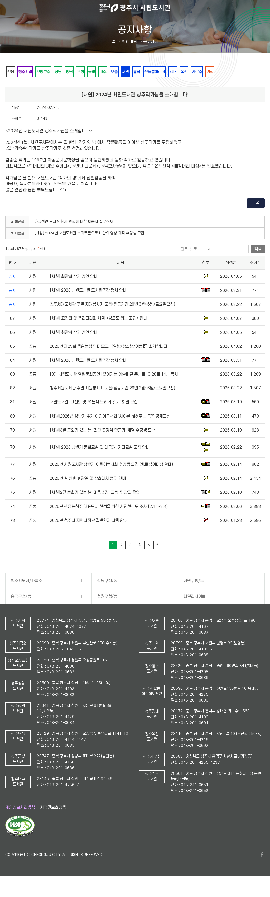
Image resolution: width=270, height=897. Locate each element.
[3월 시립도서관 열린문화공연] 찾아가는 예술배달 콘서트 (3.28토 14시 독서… (115, 388)
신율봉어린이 (191, 72)
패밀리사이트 (195, 610)
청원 (83, 72)
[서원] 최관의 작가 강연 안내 (74, 290)
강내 (212, 72)
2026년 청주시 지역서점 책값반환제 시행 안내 (88, 535)
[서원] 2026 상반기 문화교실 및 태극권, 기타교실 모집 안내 (100, 461)
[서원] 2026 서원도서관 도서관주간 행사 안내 (88, 304)
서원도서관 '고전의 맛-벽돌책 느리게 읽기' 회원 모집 (94, 416)
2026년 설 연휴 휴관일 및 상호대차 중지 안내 (88, 493)
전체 (12, 72)
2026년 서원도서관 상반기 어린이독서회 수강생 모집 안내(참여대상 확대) (111, 478)
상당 (69, 72)
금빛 (112, 72)
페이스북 (262, 869)
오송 (140, 72)
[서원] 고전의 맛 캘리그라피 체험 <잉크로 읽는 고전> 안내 (98, 332)
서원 (154, 72)
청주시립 (29, 72)
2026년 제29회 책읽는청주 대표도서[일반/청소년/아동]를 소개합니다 (108, 361)
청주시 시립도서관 (134, 8)
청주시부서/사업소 (26, 595)
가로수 (242, 72)
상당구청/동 (107, 595)
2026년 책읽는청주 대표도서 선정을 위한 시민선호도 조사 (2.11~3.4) (109, 521)
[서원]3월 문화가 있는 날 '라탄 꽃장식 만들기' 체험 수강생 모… (102, 444)
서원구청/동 (194, 595)
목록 (255, 217)
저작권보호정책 (53, 821)
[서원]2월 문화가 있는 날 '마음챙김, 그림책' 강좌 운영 (95, 506)
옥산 (226, 72)
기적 (12, 86)
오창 (98, 72)
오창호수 (51, 72)
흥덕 (169, 72)
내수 (126, 72)
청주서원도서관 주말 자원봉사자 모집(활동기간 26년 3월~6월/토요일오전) (112, 318)
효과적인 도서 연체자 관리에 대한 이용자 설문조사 (74, 236)
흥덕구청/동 (21, 610)
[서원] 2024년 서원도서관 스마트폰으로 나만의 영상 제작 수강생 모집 (89, 248)
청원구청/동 (107, 610)
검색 (258, 263)
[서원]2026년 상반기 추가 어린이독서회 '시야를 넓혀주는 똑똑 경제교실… (112, 430)
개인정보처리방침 (20, 821)
